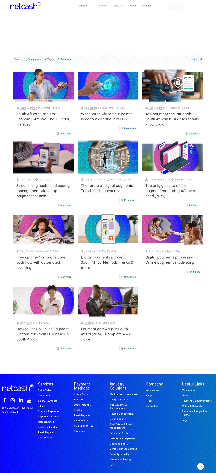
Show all (196, 59)
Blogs (149, 395)
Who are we (152, 390)
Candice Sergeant (93, 179)
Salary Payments (47, 400)
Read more (65, 133)
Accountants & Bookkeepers (118, 406)
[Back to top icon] (200, 466)
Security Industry (119, 454)
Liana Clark (25, 179)
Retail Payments (47, 432)
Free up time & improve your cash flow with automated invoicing (40, 262)
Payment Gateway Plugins (197, 400)
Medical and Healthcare (124, 394)
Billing (41, 406)
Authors (65, 59)
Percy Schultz (27, 251)
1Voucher (79, 431)
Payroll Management (122, 413)
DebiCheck (44, 395)
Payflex (78, 410)
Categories (33, 59)
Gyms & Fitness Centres (123, 448)
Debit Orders (45, 390)
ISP (112, 464)
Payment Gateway (48, 416)
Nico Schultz (90, 107)
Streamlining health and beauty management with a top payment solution (43, 190)
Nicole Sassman (28, 107)
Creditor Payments (48, 411)
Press (149, 400)
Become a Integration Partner (194, 413)
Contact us (152, 406)
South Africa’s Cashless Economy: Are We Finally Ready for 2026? (43, 119)
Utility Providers (119, 399)
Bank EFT (79, 399)
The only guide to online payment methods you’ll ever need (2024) (170, 190)
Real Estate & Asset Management (121, 426)
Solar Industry (118, 419)
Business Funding (48, 427)
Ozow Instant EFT (84, 404)
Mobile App (188, 390)
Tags (49, 59)
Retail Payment (82, 415)
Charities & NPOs (120, 443)
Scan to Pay (81, 420)
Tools (185, 395)
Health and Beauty (120, 459)
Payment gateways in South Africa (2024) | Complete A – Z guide (106, 334)
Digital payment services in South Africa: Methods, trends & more (107, 262)
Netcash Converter (193, 406)
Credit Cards (81, 394)
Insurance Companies (122, 438)
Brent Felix (89, 251)
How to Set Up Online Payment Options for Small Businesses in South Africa (42, 334)
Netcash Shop (46, 421)
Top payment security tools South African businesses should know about (172, 119)
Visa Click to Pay (83, 425)
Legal (185, 420)
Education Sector (120, 433)
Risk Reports (45, 437)
